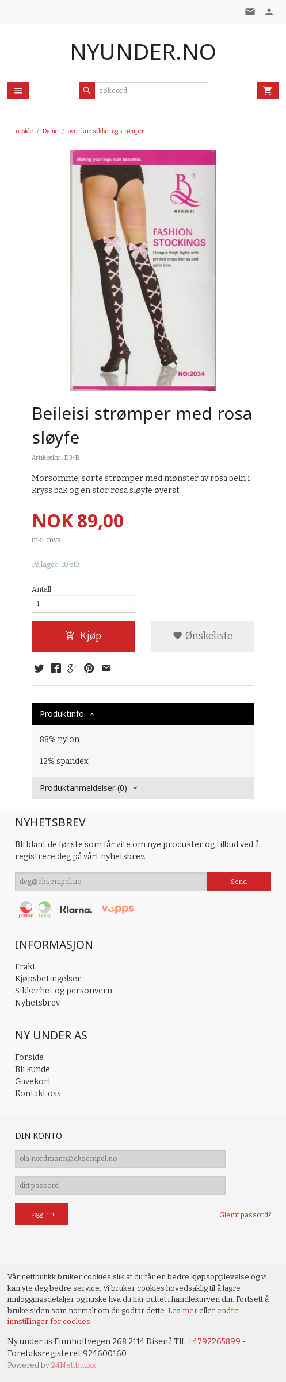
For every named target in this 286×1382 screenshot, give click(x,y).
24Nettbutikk (73, 1365)
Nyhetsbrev (37, 1003)
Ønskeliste (202, 636)
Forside (23, 131)
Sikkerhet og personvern (63, 991)
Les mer (183, 1310)
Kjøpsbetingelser (48, 979)
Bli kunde (32, 1069)
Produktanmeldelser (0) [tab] (83, 787)
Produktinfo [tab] (62, 713)
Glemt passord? (245, 1215)
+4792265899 (214, 1341)
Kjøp (83, 636)
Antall (41, 589)
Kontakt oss (38, 1093)
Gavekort (33, 1081)
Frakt (25, 967)
